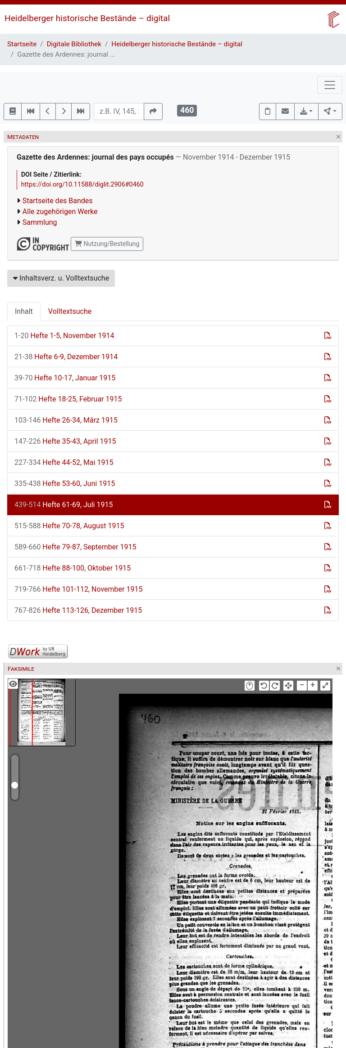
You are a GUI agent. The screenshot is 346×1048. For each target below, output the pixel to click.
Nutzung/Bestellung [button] (107, 243)
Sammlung (40, 222)
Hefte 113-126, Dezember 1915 (78, 610)
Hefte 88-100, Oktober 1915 (72, 568)
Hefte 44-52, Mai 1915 (64, 462)
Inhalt (24, 311)
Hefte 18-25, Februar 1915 (68, 399)
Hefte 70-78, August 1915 (69, 526)
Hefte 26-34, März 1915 (66, 420)
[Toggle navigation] (329, 85)
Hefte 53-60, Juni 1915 (64, 483)
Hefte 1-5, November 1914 (64, 335)
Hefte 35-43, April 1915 (65, 441)
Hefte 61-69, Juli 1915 (63, 504)
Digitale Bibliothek (74, 44)
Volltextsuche (69, 311)
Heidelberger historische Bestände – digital (87, 18)
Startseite (21, 44)
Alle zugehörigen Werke (60, 211)
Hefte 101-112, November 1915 (78, 589)
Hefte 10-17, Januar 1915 (64, 378)
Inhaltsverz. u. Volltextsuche (61, 278)
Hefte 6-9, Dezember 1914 (66, 356)
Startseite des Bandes (58, 200)
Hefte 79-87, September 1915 (75, 547)
